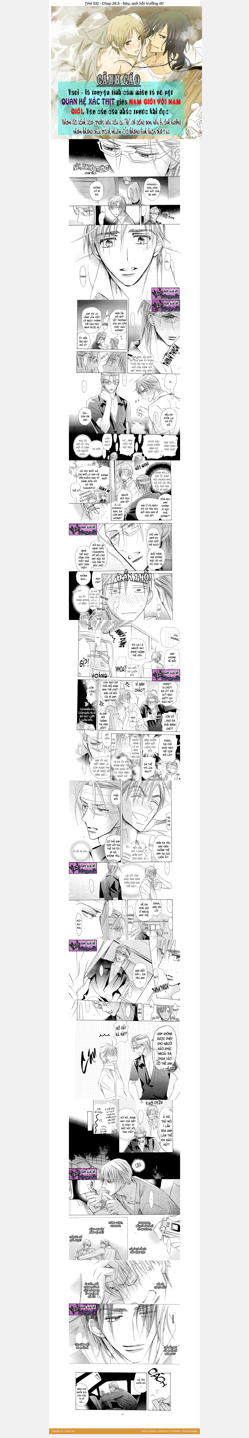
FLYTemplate (174, 1431)
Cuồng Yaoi (70, 1431)
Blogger (194, 1431)
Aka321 (153, 1431)
